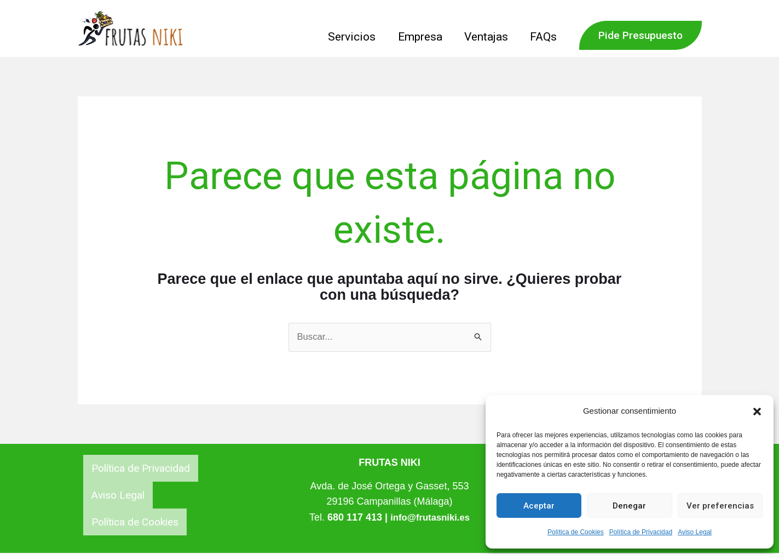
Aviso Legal (695, 532)
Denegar (629, 506)
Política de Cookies (575, 532)
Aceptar (539, 506)
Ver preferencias (720, 506)
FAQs (543, 36)
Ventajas (485, 36)
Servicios (349, 36)
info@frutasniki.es (430, 518)
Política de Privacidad (640, 532)
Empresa (418, 36)
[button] (757, 411)
